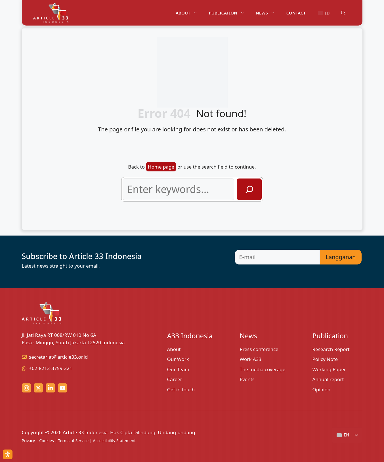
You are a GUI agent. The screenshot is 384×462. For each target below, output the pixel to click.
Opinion (321, 389)
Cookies (46, 440)
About (174, 349)
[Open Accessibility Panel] (7, 454)
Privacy (28, 440)
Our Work (178, 359)
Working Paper (329, 369)
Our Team (178, 369)
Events (247, 379)
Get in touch (181, 389)
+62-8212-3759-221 (50, 368)
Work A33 (251, 359)
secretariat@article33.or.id (58, 357)
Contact (296, 13)
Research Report (331, 349)
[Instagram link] (26, 387)
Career (174, 379)
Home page (161, 166)
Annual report (328, 379)
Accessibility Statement (114, 440)
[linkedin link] (50, 387)
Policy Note (325, 359)
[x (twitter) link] (38, 387)
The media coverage (263, 369)
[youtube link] (62, 387)
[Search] (249, 189)
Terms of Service (73, 440)
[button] (343, 13)
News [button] (268, 13)
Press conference (259, 349)
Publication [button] (229, 13)
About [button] (189, 13)
